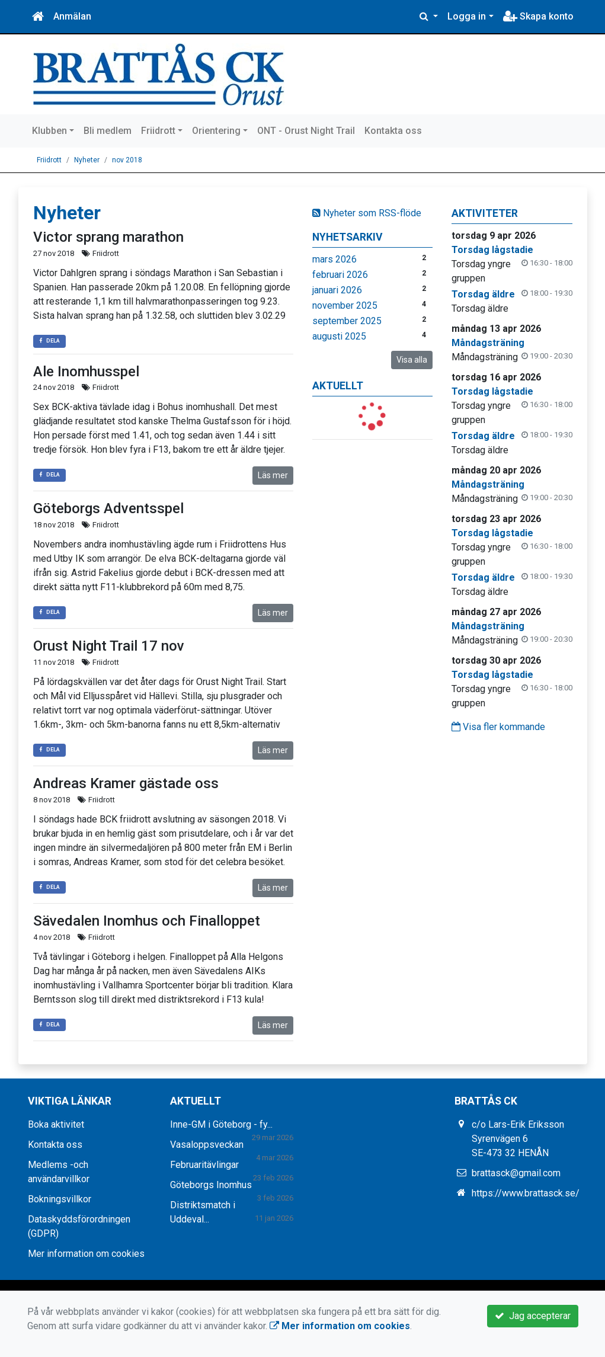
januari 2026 (337, 290)
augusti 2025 (339, 336)
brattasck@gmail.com (516, 1173)
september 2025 (347, 321)
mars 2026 (334, 259)
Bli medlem (108, 130)
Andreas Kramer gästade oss (126, 783)
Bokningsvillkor (59, 1199)
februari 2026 (340, 274)
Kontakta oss (393, 130)
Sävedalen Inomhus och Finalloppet (146, 921)
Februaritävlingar (204, 1164)
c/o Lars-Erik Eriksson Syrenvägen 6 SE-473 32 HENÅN (518, 1138)
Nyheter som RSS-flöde (366, 213)
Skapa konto (538, 16)
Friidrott (158, 130)
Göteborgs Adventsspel (108, 508)
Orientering (216, 130)
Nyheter (87, 160)
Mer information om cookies (86, 1253)
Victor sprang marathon (108, 237)
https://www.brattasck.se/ (526, 1193)
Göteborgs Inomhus (211, 1184)
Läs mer (273, 475)
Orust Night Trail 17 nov (108, 646)
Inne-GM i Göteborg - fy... (221, 1124)
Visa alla (411, 359)
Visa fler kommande (498, 726)
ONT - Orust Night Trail (306, 130)
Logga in (466, 16)
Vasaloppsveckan (207, 1144)
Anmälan (72, 16)
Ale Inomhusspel (86, 371)
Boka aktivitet (56, 1124)
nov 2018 (127, 160)
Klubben (49, 130)
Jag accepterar (533, 1315)
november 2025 (344, 305)
